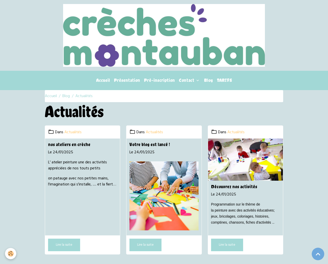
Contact (187, 80)
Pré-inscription (159, 80)
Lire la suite (64, 245)
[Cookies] (10, 253)
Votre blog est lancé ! (149, 144)
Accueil (103, 80)
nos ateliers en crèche (69, 144)
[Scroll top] (318, 254)
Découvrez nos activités (234, 186)
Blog (208, 80)
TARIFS (224, 80)
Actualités (73, 132)
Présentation (127, 80)
